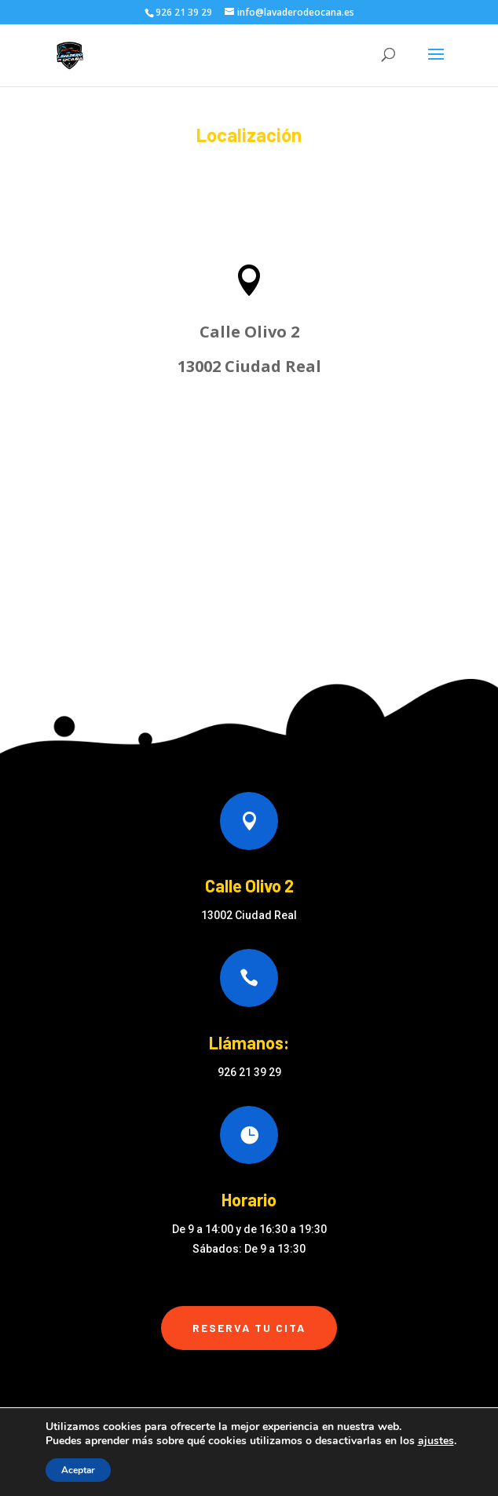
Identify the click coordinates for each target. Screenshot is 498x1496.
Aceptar (78, 1470)
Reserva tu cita (249, 1327)
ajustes (436, 1441)
